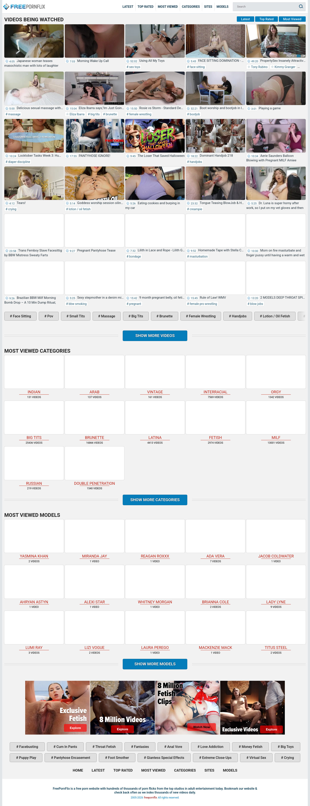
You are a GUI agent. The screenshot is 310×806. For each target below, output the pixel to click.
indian (34, 374)
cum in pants (66, 747)
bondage (135, 256)
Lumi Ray (34, 630)
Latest (127, 7)
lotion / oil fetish (79, 209)
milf (276, 420)
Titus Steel (276, 630)
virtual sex (257, 758)
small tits (76, 316)
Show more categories (155, 499)
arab (94, 374)
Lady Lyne (276, 584)
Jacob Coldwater (276, 538)
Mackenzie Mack (215, 630)
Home (23, 3)
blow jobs (256, 304)
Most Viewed (168, 7)
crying (12, 209)
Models (222, 7)
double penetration (94, 465)
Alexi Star (94, 584)
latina (155, 420)
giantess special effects (165, 758)
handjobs (195, 162)
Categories (191, 7)
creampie (195, 209)
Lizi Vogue (94, 630)
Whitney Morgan (155, 584)
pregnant (135, 304)
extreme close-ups (216, 758)
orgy (276, 374)
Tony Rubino (259, 67)
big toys (287, 747)
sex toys (134, 67)
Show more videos (155, 335)
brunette (111, 114)
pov (49, 316)
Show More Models (155, 663)
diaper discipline (19, 162)
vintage (155, 374)
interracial (215, 374)
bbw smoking (77, 304)
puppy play (27, 758)
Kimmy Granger (284, 67)
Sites (208, 7)
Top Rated (145, 7)
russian (34, 465)
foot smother (118, 758)
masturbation (198, 256)
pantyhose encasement (71, 758)
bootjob (194, 114)
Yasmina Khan (34, 538)
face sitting (197, 67)
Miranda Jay (94, 538)
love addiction (211, 747)
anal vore (174, 747)
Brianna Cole (215, 584)
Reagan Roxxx (155, 538)
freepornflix (150, 797)
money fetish (251, 747)
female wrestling (140, 114)
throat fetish (105, 747)
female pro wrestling (203, 304)
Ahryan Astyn (34, 584)
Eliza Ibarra (76, 114)
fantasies (141, 747)
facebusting (28, 747)
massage (14, 114)
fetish (215, 420)
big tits (95, 114)
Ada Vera (215, 538)
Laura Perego (155, 630)
